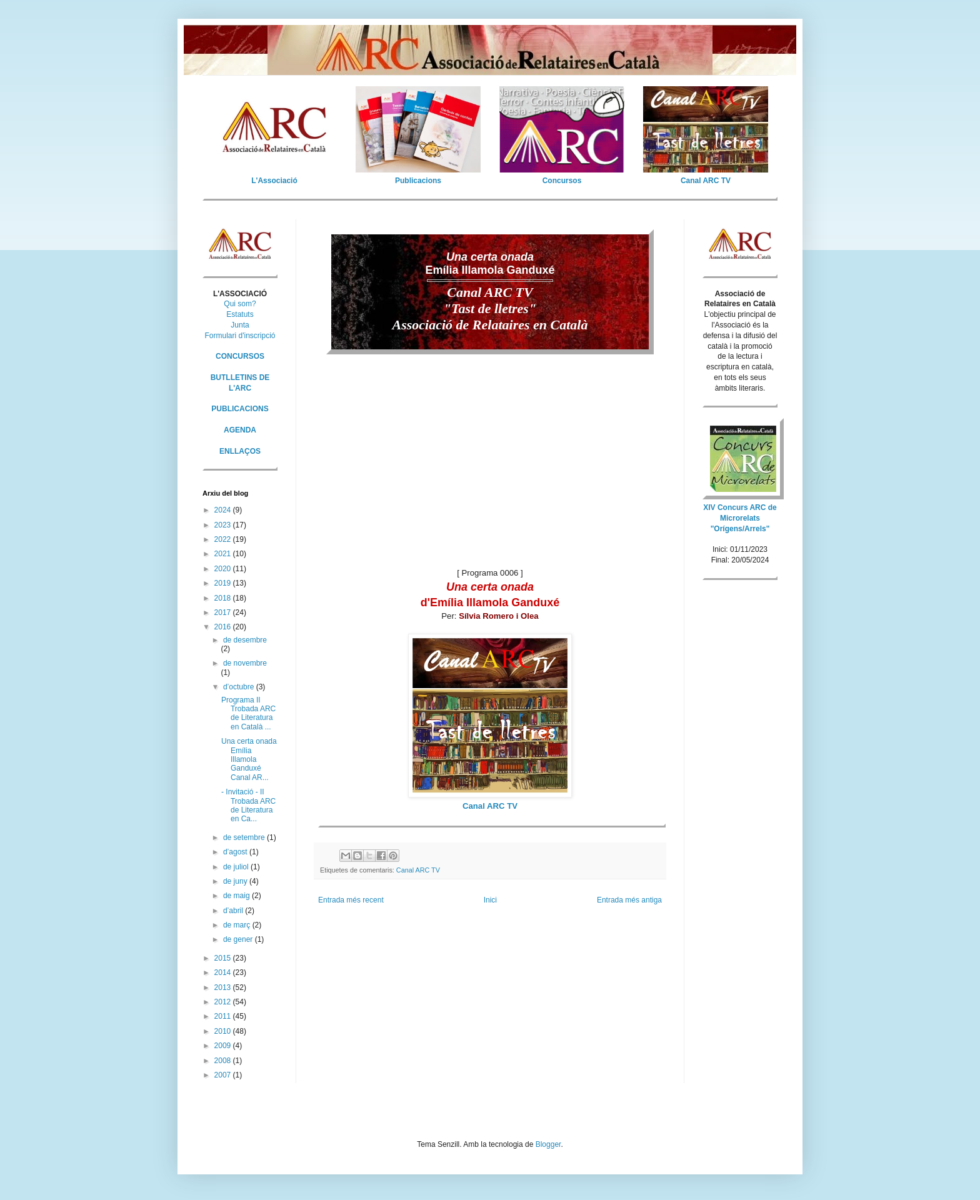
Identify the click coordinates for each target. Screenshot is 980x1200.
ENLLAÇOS (240, 451)
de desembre (245, 640)
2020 (223, 568)
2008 (223, 1060)
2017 (223, 612)
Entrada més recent (351, 900)
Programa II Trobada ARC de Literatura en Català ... (248, 713)
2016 (223, 626)
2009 (223, 1045)
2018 (223, 598)
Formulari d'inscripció (240, 335)
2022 (223, 539)
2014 (223, 972)
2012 (223, 1002)
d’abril (234, 910)
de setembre (245, 837)
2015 (223, 958)
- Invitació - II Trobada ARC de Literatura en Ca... (248, 805)
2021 (223, 553)
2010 (223, 1031)
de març (237, 925)
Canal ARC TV (418, 870)
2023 (223, 525)
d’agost (236, 852)
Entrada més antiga (629, 900)
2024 (223, 510)
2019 (223, 583)
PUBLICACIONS (239, 408)
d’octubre (239, 686)
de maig (237, 895)
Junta (240, 325)
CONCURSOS (240, 356)
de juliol (237, 866)
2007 (223, 1075)
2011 (223, 1016)
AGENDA (240, 430)
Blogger (548, 1144)
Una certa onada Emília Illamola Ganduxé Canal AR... (249, 759)
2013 (223, 987)
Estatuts (239, 314)
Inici (490, 900)
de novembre (245, 663)
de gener (239, 939)
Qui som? (240, 303)
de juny (236, 881)
